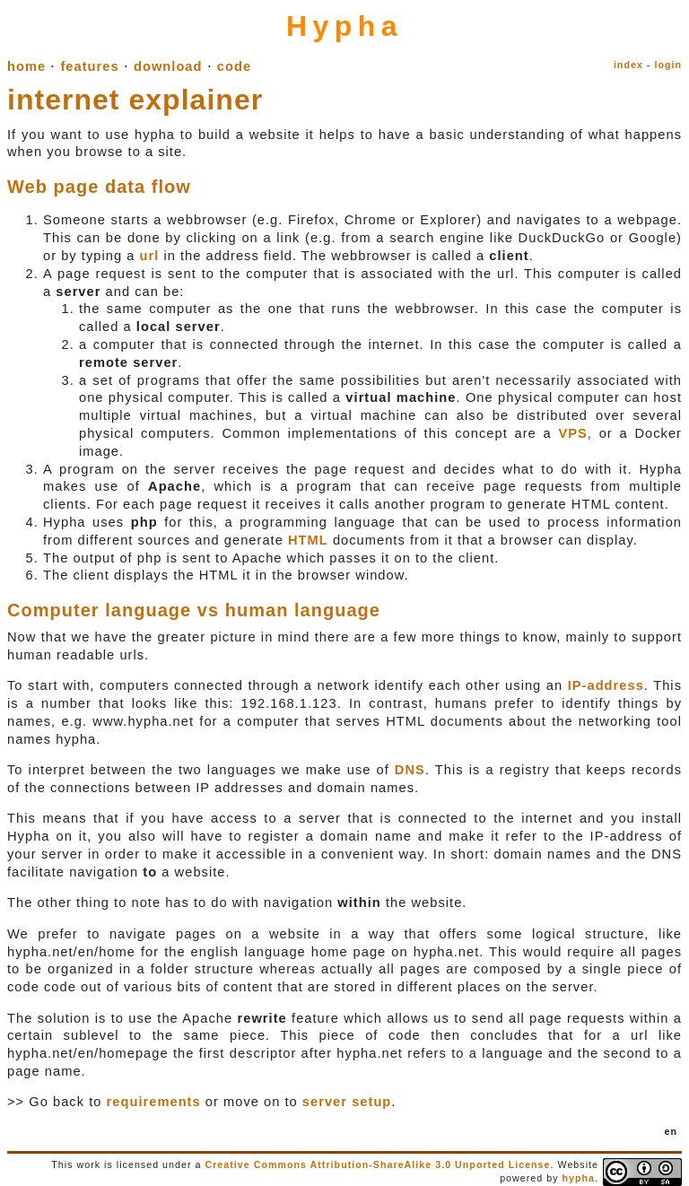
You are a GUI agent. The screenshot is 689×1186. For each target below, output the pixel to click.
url (149, 256)
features (89, 66)
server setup (347, 1101)
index (628, 64)
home (26, 66)
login (668, 64)
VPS (572, 433)
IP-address (606, 685)
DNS (410, 770)
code (234, 66)
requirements (154, 1101)
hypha (578, 1178)
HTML (308, 540)
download (168, 66)
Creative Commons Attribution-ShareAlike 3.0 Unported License (377, 1164)
